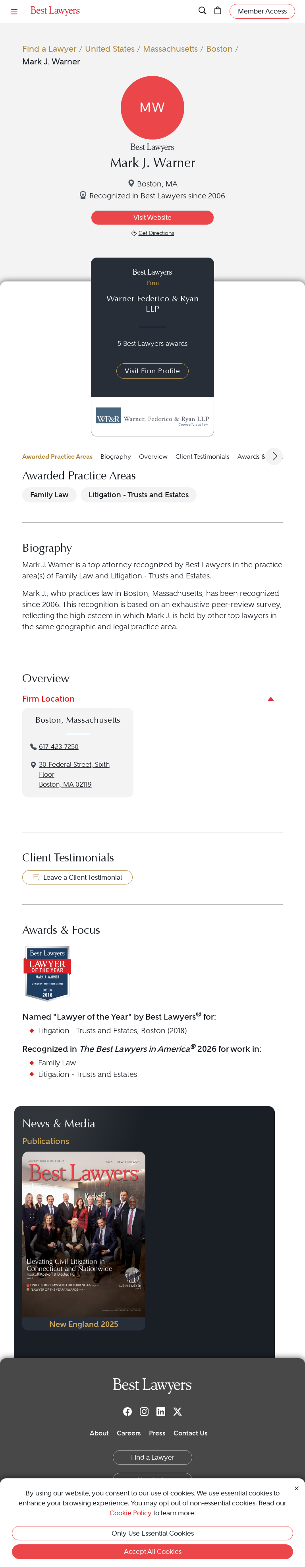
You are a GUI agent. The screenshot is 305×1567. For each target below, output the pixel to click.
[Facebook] (127, 1411)
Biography (115, 456)
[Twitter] (177, 1411)
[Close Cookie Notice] (296, 1487)
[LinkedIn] (160, 1411)
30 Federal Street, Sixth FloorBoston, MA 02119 (74, 774)
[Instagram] (144, 1411)
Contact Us (191, 1433)
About (99, 1433)
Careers (129, 1433)
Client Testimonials (203, 456)
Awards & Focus (261, 456)
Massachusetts (170, 49)
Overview (153, 456)
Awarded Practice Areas (57, 456)
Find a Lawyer (49, 49)
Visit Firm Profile (152, 371)
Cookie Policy (131, 1513)
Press (157, 1433)
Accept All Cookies (152, 1551)
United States (110, 49)
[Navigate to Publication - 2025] (83, 1241)
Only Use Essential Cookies (153, 1533)
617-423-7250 (59, 747)
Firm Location (48, 699)
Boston (219, 49)
